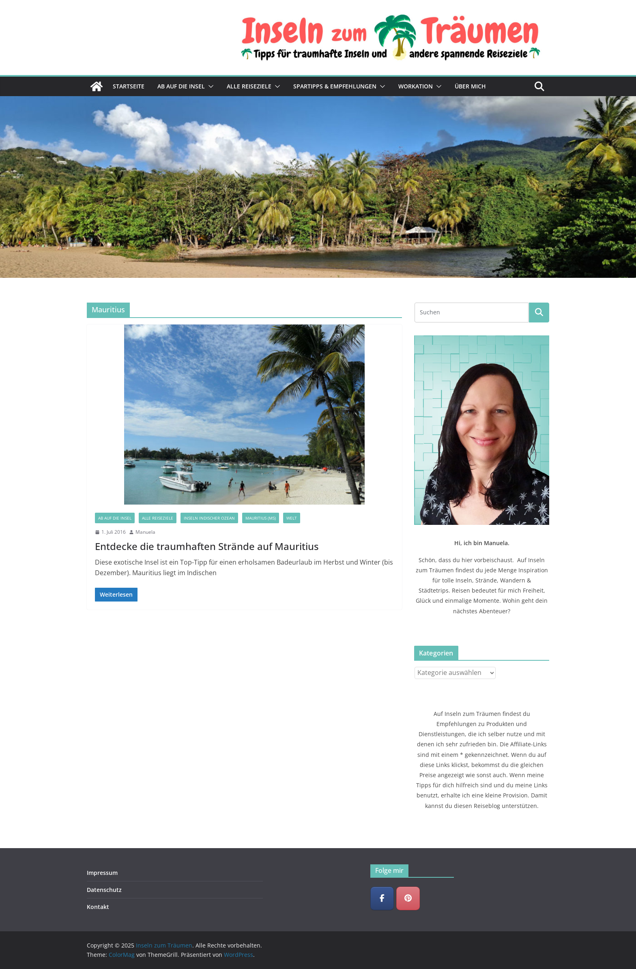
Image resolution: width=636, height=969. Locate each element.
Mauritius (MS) (260, 518)
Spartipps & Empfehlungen (334, 86)
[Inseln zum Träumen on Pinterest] (408, 898)
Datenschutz (104, 890)
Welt (291, 518)
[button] (209, 86)
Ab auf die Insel (181, 86)
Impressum (102, 873)
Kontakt (98, 907)
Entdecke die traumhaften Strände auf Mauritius (207, 546)
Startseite (128, 86)
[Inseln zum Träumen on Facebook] (382, 898)
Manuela (145, 532)
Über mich (470, 86)
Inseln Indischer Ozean (209, 518)
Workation (415, 86)
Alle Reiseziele (249, 86)
